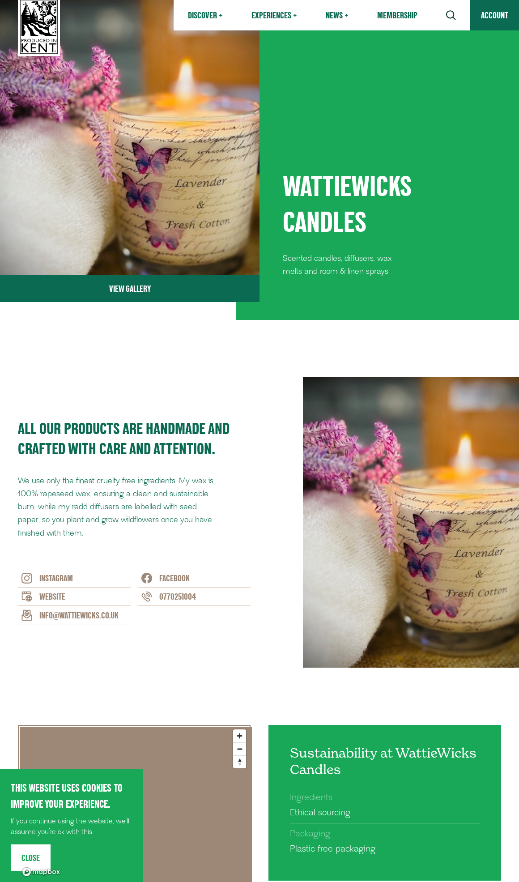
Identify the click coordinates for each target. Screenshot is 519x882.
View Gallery (130, 289)
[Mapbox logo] (41, 872)
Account (494, 15)
